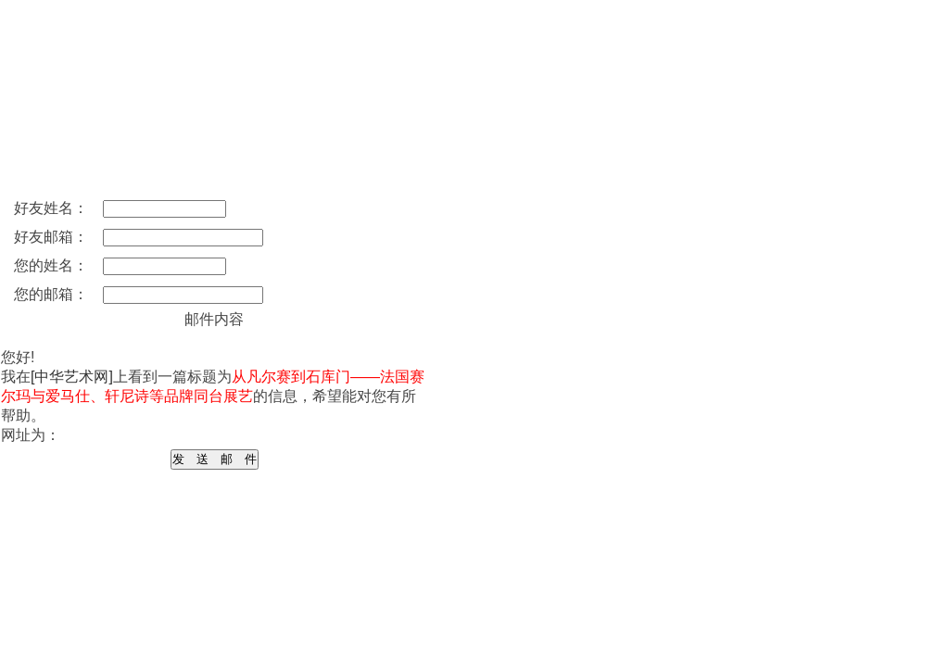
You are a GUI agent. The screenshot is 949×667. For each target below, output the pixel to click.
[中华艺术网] (72, 376)
